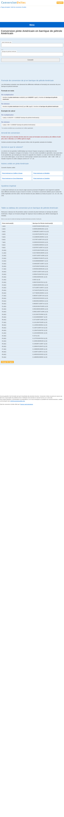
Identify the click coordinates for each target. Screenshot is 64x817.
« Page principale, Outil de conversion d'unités (13, 7)
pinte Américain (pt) (6, 35)
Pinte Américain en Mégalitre (41, 166)
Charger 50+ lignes (7, 354)
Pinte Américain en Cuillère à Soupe (12, 166)
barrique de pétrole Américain (9, 44)
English (60, 2)
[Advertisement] (32, 14)
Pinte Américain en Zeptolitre (41, 171)
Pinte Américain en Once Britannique (12, 171)
